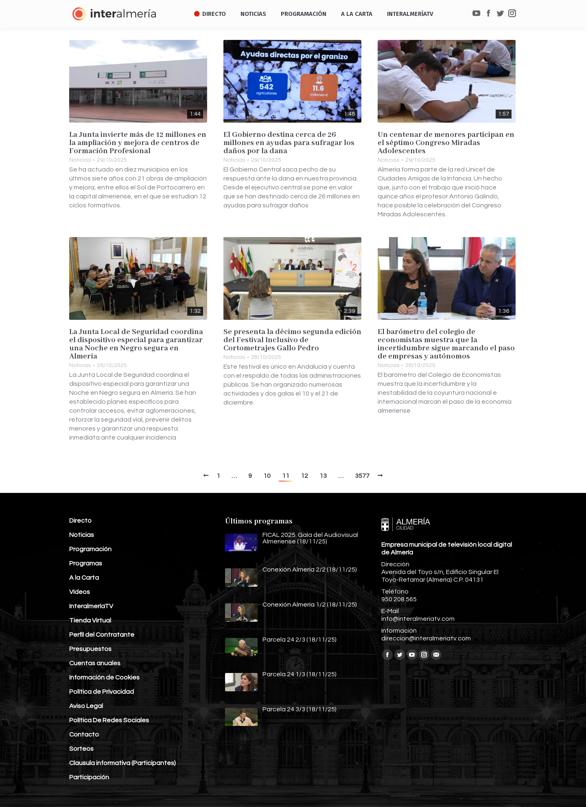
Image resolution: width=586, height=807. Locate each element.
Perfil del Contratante (101, 634)
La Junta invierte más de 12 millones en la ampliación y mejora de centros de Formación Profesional (137, 143)
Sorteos (81, 748)
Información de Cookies (104, 677)
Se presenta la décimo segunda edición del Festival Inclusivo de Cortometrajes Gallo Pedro (292, 340)
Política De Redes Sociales (109, 720)
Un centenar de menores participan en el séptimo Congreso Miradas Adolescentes (446, 143)
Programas (85, 563)
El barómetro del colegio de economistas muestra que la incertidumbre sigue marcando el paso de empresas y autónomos (446, 344)
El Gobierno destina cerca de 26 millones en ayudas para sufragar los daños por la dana (288, 143)
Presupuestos (90, 649)
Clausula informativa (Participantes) (122, 763)
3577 (362, 476)
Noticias (80, 160)
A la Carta (84, 577)
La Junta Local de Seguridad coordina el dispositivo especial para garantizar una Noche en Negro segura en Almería (136, 344)
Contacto (84, 734)
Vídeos (79, 592)
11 (285, 476)
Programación (90, 549)
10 (267, 476)
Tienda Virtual (90, 620)
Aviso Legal (86, 706)
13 (323, 476)
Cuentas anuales (94, 663)
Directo (80, 520)
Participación (89, 777)
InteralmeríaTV (91, 606)
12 (304, 476)
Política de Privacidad (101, 691)
